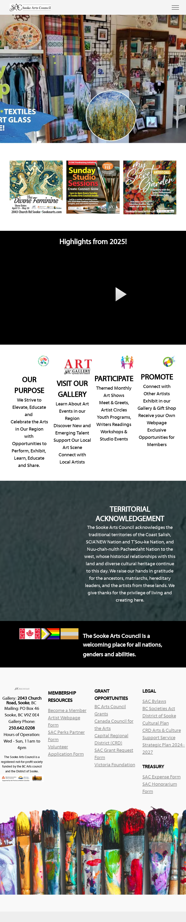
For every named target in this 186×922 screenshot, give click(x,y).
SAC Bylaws (154, 701)
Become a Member (67, 710)
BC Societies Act (158, 708)
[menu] (175, 7)
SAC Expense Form (161, 777)
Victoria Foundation (114, 765)
